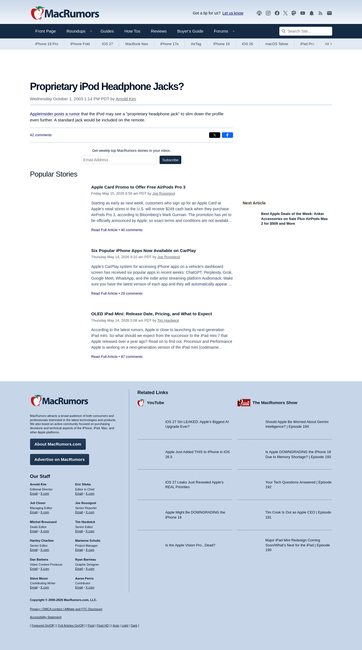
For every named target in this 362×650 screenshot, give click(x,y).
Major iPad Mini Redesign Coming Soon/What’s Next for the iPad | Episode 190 (297, 544)
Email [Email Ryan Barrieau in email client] (79, 567)
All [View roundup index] (328, 44)
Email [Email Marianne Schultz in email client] (79, 548)
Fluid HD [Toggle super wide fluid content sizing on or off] (103, 625)
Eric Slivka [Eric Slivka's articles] (83, 483)
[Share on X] (214, 135)
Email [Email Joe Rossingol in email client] (79, 510)
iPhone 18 (221, 44)
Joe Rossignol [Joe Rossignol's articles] (85, 501)
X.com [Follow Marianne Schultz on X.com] (90, 548)
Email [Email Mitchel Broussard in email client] (34, 529)
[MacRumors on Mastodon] (294, 13)
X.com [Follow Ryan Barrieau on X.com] (90, 567)
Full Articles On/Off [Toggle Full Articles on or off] (71, 625)
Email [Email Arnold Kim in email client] (34, 491)
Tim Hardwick (168, 320)
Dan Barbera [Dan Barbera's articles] (39, 558)
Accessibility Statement (46, 617)
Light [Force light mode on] (125, 625)
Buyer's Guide (190, 31)
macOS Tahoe (276, 44)
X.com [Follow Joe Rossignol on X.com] (90, 510)
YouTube (155, 401)
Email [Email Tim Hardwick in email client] (79, 529)
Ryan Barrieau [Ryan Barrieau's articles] (85, 558)
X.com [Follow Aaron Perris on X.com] (90, 586)
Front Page (45, 31)
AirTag (196, 44)
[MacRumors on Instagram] (268, 13)
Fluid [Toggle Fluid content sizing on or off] (91, 625)
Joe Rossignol (163, 193)
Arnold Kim (126, 98)
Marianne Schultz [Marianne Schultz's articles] (87, 539)
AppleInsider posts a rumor (55, 113)
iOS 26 (247, 44)
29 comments (132, 293)
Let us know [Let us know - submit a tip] (232, 13)
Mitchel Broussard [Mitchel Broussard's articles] (43, 520)
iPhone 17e (169, 44)
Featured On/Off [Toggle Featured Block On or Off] (43, 625)
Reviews (159, 31)
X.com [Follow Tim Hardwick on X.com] (90, 529)
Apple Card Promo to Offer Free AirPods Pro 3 (143, 187)
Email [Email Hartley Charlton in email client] (34, 548)
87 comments (132, 357)
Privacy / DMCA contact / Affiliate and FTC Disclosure (66, 609)
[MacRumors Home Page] (65, 13)
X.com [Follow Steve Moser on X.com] (44, 586)
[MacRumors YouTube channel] (302, 13)
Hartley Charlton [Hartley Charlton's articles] (42, 539)
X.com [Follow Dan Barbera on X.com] (44, 567)
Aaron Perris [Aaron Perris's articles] (84, 576)
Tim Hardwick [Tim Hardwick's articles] (85, 520)
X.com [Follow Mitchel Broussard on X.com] (44, 529)
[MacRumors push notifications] (311, 13)
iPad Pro (307, 44)
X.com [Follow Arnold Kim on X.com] (44, 491)
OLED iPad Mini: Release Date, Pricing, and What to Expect (157, 313)
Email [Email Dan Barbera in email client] (34, 567)
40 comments (132, 230)
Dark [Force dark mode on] (134, 625)
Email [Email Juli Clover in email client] (34, 510)
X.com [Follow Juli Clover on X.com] (44, 510)
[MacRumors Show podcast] (259, 13)
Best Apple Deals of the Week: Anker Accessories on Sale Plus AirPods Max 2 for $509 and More (294, 219)
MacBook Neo (136, 44)
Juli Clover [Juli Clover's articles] (38, 501)
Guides (107, 31)
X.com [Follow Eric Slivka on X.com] (90, 491)
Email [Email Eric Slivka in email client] (79, 491)
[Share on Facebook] (227, 135)
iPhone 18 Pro (46, 44)
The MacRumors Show (275, 401)
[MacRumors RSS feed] (320, 13)
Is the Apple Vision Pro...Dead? (190, 543)
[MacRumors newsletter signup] (329, 13)
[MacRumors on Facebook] (277, 13)
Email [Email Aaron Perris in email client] (79, 586)
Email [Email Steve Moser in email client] (34, 586)
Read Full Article (104, 230)
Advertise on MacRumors (60, 458)
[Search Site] (305, 31)
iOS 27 (107, 44)
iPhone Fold (80, 44)
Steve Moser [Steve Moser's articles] (39, 576)
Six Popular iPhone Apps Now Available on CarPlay (149, 250)
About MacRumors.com (58, 442)
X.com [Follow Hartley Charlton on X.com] (44, 548)
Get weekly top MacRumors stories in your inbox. (131, 150)
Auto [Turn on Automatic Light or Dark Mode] (116, 625)
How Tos (132, 31)
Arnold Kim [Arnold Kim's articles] (38, 483)
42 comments (41, 135)
